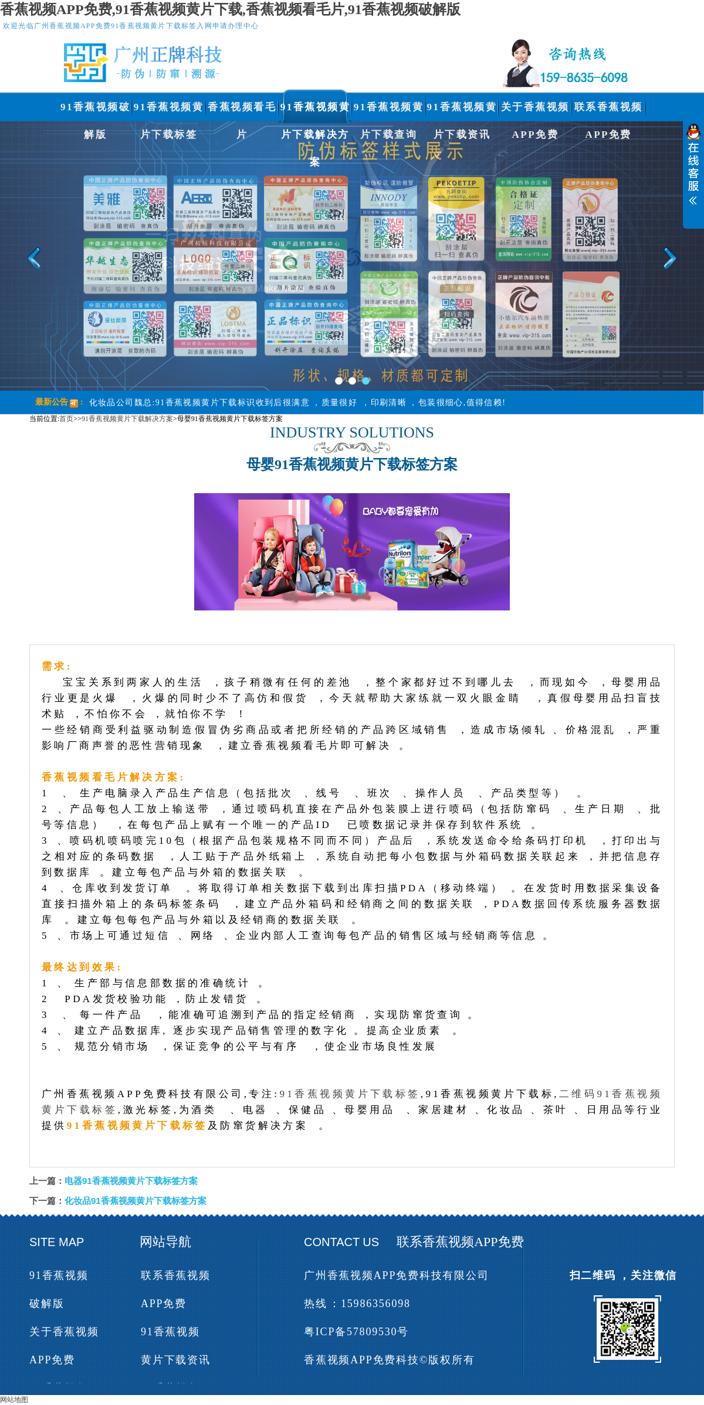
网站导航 (165, 1241)
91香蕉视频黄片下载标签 (169, 111)
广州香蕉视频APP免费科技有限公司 (396, 1275)
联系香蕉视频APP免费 (608, 111)
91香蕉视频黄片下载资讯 (462, 111)
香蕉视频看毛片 (242, 111)
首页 (66, 419)
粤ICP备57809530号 (356, 1332)
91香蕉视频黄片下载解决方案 (315, 111)
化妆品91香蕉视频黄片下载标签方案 (136, 1201)
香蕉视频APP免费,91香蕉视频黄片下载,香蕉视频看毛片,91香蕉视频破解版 (230, 9)
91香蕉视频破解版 (95, 111)
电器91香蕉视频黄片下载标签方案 (131, 1181)
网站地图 (14, 1400)
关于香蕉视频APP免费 (535, 111)
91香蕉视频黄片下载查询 (389, 111)
